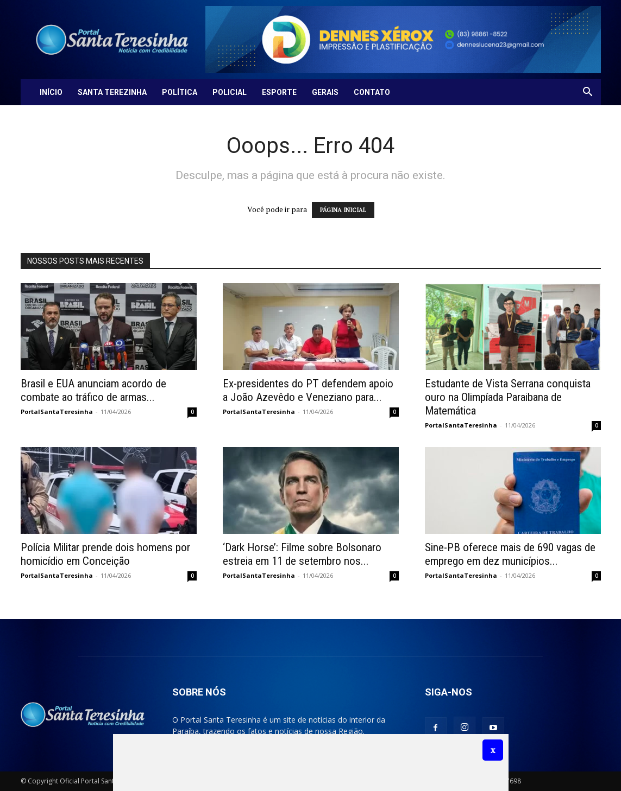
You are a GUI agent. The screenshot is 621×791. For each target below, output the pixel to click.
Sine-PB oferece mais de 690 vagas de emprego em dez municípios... (510, 554)
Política (179, 92)
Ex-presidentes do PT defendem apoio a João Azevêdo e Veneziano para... (308, 390)
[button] (588, 93)
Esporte (279, 92)
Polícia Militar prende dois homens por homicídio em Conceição (105, 554)
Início (51, 92)
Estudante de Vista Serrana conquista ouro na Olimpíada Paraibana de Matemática (508, 397)
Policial (229, 92)
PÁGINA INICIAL (343, 210)
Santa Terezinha (112, 92)
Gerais (325, 92)
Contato (372, 92)
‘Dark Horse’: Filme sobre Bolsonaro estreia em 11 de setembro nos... (302, 554)
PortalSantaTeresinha (57, 411)
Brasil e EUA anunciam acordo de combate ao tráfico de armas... (93, 390)
